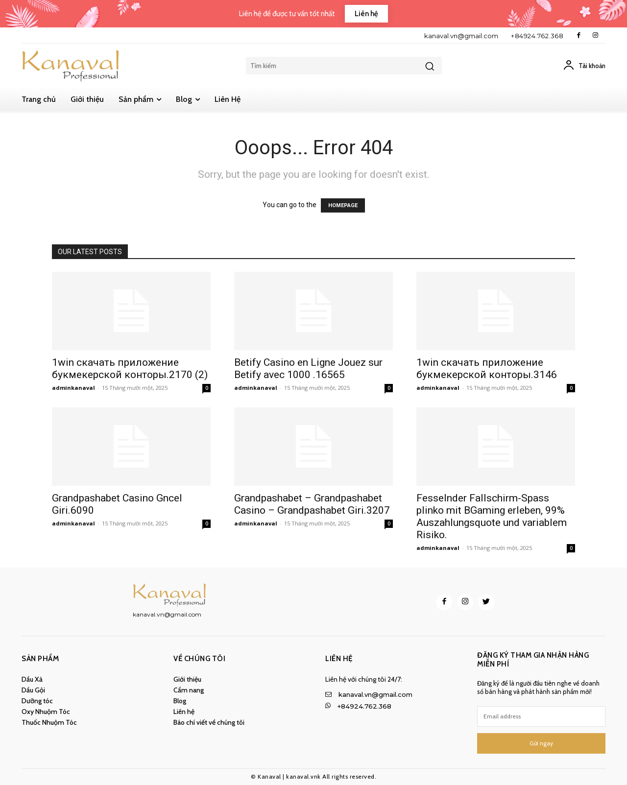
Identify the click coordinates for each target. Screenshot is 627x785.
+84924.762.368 (537, 36)
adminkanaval (73, 387)
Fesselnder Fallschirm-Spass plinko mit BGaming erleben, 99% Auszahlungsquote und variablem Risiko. (491, 516)
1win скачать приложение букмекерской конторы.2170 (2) (130, 369)
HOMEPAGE (343, 205)
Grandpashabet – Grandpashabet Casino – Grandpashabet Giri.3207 (312, 504)
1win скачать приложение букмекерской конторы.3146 (486, 369)
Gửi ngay (541, 743)
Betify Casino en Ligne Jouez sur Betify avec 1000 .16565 (308, 369)
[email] (541, 716)
